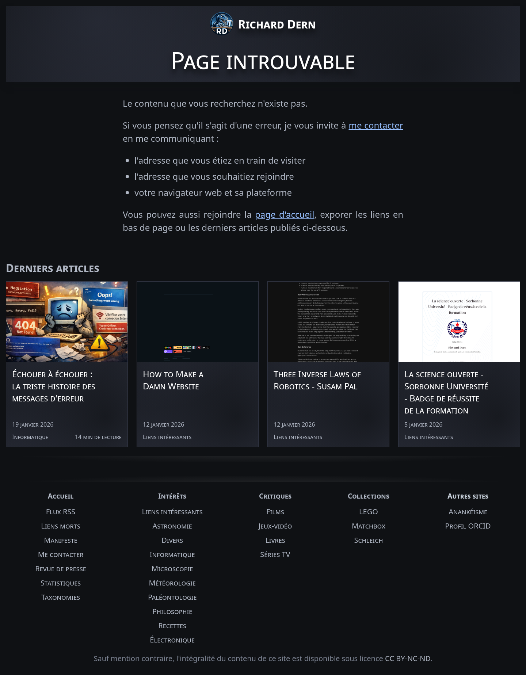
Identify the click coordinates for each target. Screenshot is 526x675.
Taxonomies (60, 597)
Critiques (275, 496)
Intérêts (172, 496)
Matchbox (368, 526)
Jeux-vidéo (275, 526)
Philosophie (172, 611)
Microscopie (172, 568)
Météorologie (172, 583)
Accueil (61, 496)
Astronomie (172, 526)
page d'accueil (284, 214)
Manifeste (60, 540)
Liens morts (60, 526)
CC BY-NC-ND (407, 658)
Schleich (368, 540)
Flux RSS (61, 511)
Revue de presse (60, 568)
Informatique (172, 554)
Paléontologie (172, 597)
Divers (172, 540)
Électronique (172, 640)
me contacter (375, 125)
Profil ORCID (468, 526)
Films (275, 511)
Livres (275, 540)
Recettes (172, 625)
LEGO (368, 511)
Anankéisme (468, 511)
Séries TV (275, 554)
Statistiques (61, 583)
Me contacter (61, 554)
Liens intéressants (172, 511)
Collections (368, 496)
